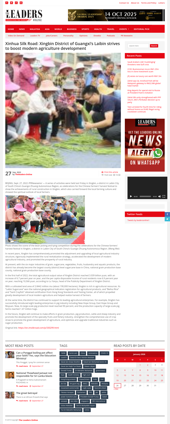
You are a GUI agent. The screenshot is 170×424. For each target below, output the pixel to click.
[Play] (131, 196)
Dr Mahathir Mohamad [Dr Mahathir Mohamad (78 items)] (83, 371)
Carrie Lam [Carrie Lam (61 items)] (73, 353)
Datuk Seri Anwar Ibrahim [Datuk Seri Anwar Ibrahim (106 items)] (70, 362)
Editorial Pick (141, 29)
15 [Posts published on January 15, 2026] (140, 375)
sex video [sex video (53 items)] (74, 401)
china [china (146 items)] (83, 353)
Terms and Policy (148, 3)
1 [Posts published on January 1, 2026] (140, 365)
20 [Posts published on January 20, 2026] (125, 380)
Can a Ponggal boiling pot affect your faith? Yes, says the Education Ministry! (36, 355)
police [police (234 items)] (104, 392)
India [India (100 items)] (95, 379)
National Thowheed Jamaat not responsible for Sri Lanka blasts (34, 374)
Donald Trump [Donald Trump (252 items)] (66, 371)
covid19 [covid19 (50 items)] (64, 357)
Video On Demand (16, 35)
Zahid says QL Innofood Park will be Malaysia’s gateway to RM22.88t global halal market (144, 83)
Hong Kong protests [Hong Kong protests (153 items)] (68, 379)
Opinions (83, 35)
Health (98, 29)
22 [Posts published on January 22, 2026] (140, 380)
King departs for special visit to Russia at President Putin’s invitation (144, 91)
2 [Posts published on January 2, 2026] (147, 365)
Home (11, 29)
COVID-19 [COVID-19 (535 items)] (104, 353)
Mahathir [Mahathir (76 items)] (94, 384)
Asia (47, 29)
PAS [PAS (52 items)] (90, 392)
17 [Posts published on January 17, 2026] (155, 375)
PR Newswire (127, 35)
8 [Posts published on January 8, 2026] (140, 370)
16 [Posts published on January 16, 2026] (148, 375)
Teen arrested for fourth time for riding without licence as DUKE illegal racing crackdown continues (144, 109)
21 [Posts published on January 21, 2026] (132, 380)
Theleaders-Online (23, 174)
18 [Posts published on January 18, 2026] (162, 375)
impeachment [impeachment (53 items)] (84, 379)
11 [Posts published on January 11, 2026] (162, 370)
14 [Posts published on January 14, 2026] (132, 375)
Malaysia (35, 29)
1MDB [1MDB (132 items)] (63, 353)
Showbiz (97, 35)
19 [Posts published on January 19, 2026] (117, 380)
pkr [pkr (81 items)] (97, 392)
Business (71, 29)
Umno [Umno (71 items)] (87, 410)
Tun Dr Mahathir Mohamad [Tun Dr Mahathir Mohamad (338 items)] (71, 410)
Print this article (110, 172)
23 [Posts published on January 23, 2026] (148, 380)
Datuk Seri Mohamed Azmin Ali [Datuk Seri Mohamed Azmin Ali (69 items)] (95, 362)
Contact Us (124, 3)
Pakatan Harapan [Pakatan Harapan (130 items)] (67, 392)
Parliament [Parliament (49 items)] (81, 392)
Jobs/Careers (51, 35)
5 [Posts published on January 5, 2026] (117, 370)
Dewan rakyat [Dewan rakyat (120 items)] (89, 366)
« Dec (116, 389)
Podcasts (111, 35)
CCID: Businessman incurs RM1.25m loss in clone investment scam (143, 70)
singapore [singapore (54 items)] (85, 401)
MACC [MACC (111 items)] (85, 384)
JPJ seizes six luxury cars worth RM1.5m (144, 76)
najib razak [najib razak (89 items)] (87, 388)
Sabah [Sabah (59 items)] (104, 397)
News (22, 29)
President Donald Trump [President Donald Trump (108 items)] (89, 397)
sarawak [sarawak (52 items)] (64, 401)
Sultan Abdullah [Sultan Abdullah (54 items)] (67, 406)
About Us (135, 3)
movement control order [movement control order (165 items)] (70, 388)
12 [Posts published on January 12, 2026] (117, 375)
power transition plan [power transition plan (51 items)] (69, 397)
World (58, 29)
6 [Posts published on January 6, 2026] (125, 370)
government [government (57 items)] (100, 371)
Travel (110, 29)
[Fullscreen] (164, 196)
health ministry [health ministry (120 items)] (73, 375)
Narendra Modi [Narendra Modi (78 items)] (100, 388)
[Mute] (159, 196)
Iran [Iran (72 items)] (102, 379)
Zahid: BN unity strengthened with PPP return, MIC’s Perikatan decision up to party (144, 99)
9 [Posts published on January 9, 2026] (147, 370)
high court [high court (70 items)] (86, 375)
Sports (85, 29)
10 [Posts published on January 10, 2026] (155, 370)
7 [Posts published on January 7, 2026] (132, 370)
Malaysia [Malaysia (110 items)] (105, 384)
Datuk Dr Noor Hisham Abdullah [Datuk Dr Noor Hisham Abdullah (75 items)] (82, 357)
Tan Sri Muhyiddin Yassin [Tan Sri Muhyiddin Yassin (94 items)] (85, 406)
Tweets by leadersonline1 (138, 220)
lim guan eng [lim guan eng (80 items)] (74, 384)
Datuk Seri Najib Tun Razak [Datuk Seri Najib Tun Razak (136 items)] (71, 366)
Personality (68, 35)
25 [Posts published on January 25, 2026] (162, 380)
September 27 (36, 366)
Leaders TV (35, 35)
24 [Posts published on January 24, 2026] (155, 380)
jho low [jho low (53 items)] (63, 384)
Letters (161, 3)
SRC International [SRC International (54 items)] (98, 401)
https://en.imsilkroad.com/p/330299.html (38, 327)
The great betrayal (26, 393)
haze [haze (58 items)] (62, 375)
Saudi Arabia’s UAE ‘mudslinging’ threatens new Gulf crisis (141, 63)
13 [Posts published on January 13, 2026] (125, 375)
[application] (147, 188)
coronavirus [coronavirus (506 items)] (92, 353)
